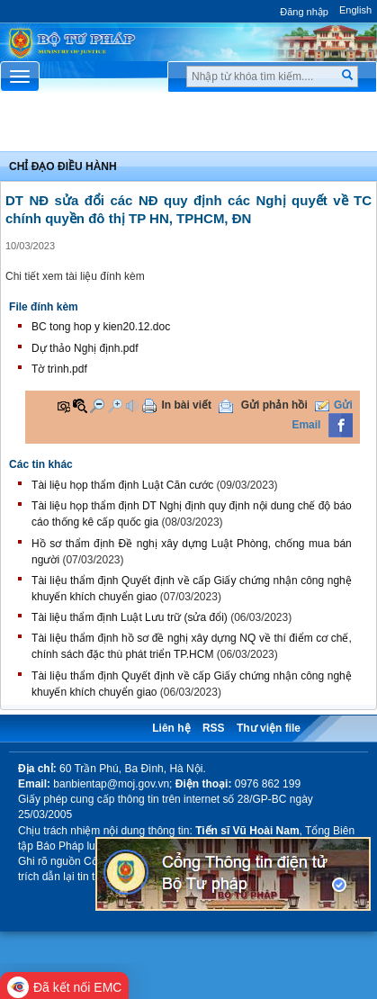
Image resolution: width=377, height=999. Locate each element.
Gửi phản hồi (274, 405)
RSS (213, 728)
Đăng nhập (304, 11)
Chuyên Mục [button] (188, 127)
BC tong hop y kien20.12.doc (100, 326)
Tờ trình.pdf (59, 369)
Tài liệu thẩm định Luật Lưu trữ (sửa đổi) (129, 617)
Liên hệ (171, 728)
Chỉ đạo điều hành (63, 166)
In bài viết (186, 405)
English (355, 9)
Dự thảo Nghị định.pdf (84, 348)
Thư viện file (269, 728)
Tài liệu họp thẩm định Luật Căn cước (122, 485)
